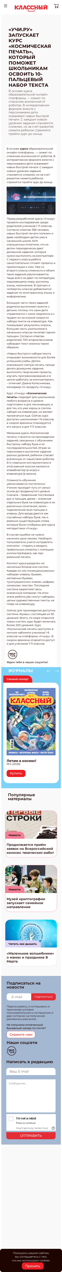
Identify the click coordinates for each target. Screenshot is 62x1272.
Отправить (31, 1136)
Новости (15, 835)
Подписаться (44, 997)
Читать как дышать (23, 943)
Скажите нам (20, 1034)
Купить (16, 773)
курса (24, 148)
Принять (32, 1266)
